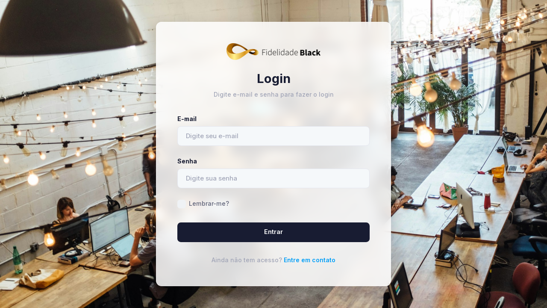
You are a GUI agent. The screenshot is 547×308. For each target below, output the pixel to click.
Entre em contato (309, 260)
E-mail (187, 118)
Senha (187, 161)
